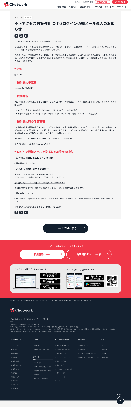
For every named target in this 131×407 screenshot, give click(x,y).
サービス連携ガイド (63, 345)
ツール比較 (14, 388)
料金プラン (72, 8)
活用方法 (14, 373)
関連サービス (15, 377)
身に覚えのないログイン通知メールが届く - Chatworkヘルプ (40, 182)
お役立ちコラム (16, 365)
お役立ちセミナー (16, 369)
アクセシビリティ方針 (41, 378)
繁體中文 (105, 353)
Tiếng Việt (105, 357)
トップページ (15, 345)
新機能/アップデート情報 (42, 349)
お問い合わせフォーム (24, 193)
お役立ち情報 (84, 8)
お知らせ (44, 301)
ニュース (35, 301)
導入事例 (98, 8)
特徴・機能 (61, 8)
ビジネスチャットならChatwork (20, 301)
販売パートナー (61, 353)
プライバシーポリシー (86, 353)
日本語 (104, 345)
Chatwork (15, 5)
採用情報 (82, 349)
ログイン (77, 3)
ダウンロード (121, 8)
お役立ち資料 (87, 3)
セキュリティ (15, 385)
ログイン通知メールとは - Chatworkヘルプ (32, 143)
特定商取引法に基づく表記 (42, 371)
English (104, 349)
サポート (107, 8)
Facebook (60, 377)
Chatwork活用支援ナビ (41, 367)
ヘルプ (36, 363)
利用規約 (36, 374)
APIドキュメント (62, 349)
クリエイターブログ (63, 369)
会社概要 (82, 345)
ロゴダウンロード (62, 357)
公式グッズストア (62, 361)
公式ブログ (60, 365)
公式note (59, 373)
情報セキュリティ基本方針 (87, 357)
